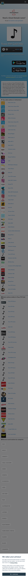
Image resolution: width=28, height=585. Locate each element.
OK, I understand (14, 574)
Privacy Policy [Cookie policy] (13, 562)
